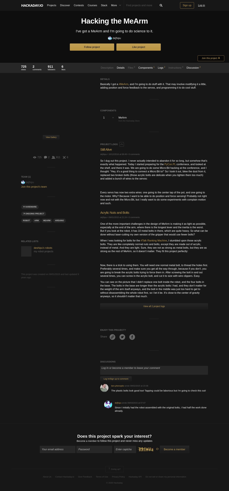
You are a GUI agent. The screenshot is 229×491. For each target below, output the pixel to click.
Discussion (194, 67)
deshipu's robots (43, 248)
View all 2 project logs (154, 306)
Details (121, 67)
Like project (138, 47)
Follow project (92, 47)
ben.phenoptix (117, 386)
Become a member (86, 441)
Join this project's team (34, 186)
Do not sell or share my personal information (166, 477)
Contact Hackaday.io (64, 477)
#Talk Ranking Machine (154, 240)
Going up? (114, 469)
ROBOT (26, 220)
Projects (51, 5)
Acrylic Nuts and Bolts (115, 213)
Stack (104, 5)
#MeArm (123, 84)
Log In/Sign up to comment (116, 379)
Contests (79, 5)
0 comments (134, 154)
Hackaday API (135, 477)
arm (36, 220)
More (117, 5)
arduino (59, 220)
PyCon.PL (170, 164)
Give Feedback (85, 477)
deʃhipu (114, 38)
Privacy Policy (118, 477)
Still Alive (106, 149)
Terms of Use (102, 477)
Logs (161, 67)
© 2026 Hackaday (114, 483)
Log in (201, 5)
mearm (46, 220)
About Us (47, 477)
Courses (92, 5)
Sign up (187, 5)
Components (146, 67)
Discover (65, 5)
